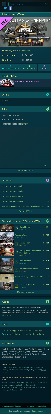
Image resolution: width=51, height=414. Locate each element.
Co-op (25, 334)
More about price (25, 170)
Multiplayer (17, 334)
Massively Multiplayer (33, 330)
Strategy (12, 330)
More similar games (25, 292)
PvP (30, 334)
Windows (26, 50)
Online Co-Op (38, 334)
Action (20, 330)
